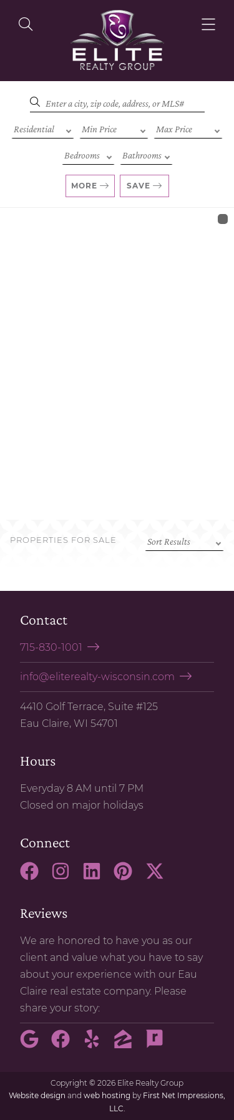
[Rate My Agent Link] (159, 1044)
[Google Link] (34, 1044)
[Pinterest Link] (128, 877)
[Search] (117, 101)
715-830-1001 (51, 647)
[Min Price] (114, 128)
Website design (37, 1095)
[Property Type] (42, 128)
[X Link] (159, 877)
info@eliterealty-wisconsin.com (97, 677)
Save (138, 185)
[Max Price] (188, 128)
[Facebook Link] (34, 877)
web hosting (107, 1095)
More (84, 185)
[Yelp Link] (96, 1044)
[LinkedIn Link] (96, 877)
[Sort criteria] (184, 540)
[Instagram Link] (65, 877)
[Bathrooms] (146, 154)
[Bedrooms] (88, 154)
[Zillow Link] (128, 1044)
